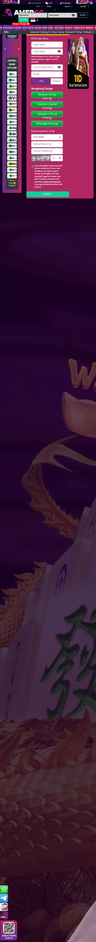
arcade (37, 28)
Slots (24, 28)
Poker (44, 28)
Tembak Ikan (79, 28)
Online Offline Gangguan (12, 182)
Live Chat (48, 5)
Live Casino (59, 28)
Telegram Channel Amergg (47, 105)
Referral (89, 28)
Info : (6, 32)
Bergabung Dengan (42, 88)
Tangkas (68, 28)
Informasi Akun (39, 38)
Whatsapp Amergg (47, 123)
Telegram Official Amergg (47, 115)
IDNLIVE (31, 28)
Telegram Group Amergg (47, 95)
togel (50, 28)
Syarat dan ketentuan (52, 182)
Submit (47, 194)
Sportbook (8, 28)
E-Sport (17, 28)
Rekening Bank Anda (42, 131)
